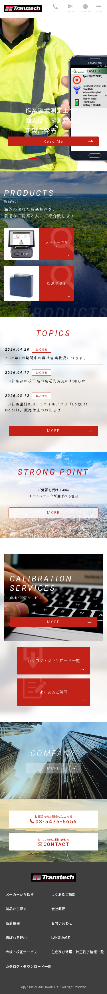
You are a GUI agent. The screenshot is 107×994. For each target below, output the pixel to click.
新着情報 (13, 923)
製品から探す (16, 908)
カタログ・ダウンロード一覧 (53, 660)
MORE (53, 431)
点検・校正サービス (21, 951)
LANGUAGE (60, 937)
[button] (33, 158)
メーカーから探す (20, 894)
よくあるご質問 (53, 692)
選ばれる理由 (16, 937)
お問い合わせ (61, 923)
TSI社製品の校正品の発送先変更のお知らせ (45, 380)
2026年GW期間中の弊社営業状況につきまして (48, 357)
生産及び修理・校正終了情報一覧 (77, 951)
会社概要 (58, 908)
